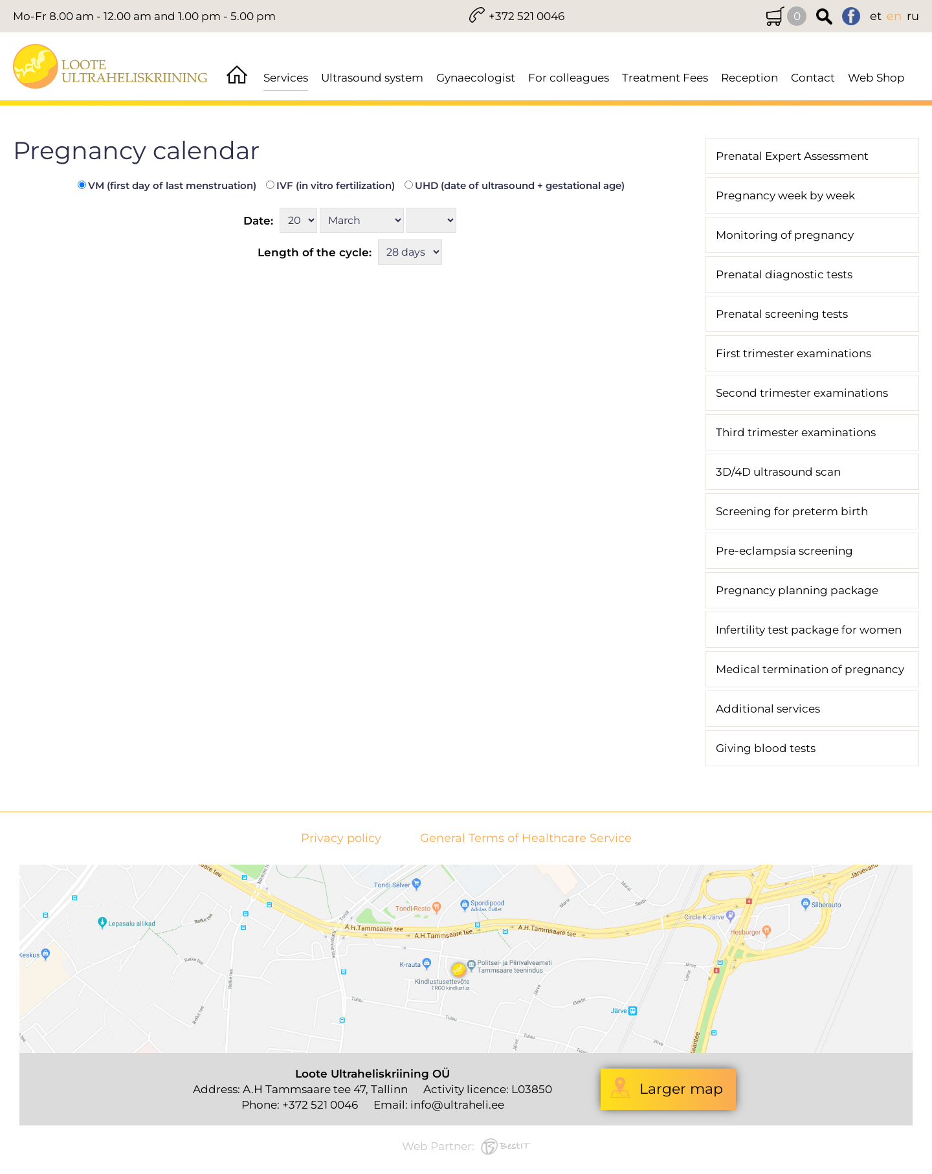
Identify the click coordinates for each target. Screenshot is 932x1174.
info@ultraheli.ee (457, 1104)
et (876, 16)
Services (285, 77)
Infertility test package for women (809, 629)
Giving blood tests (766, 748)
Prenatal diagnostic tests (784, 274)
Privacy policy (341, 838)
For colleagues (568, 77)
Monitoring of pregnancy (785, 234)
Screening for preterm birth (792, 511)
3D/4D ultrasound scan (778, 471)
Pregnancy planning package (797, 590)
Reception (749, 77)
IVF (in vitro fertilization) (330, 185)
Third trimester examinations (796, 432)
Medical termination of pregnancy (810, 669)
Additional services (768, 708)
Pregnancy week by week (785, 195)
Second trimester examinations (802, 392)
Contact (813, 77)
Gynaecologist (475, 77)
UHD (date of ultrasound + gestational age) (515, 185)
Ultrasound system (372, 77)
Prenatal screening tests (782, 313)
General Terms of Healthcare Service (526, 838)
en (894, 16)
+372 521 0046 (526, 16)
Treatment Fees (665, 77)
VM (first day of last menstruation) (167, 185)
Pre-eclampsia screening (784, 550)
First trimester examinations (793, 353)
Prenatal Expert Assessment (792, 156)
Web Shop (876, 77)
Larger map (681, 1089)
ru (913, 16)
